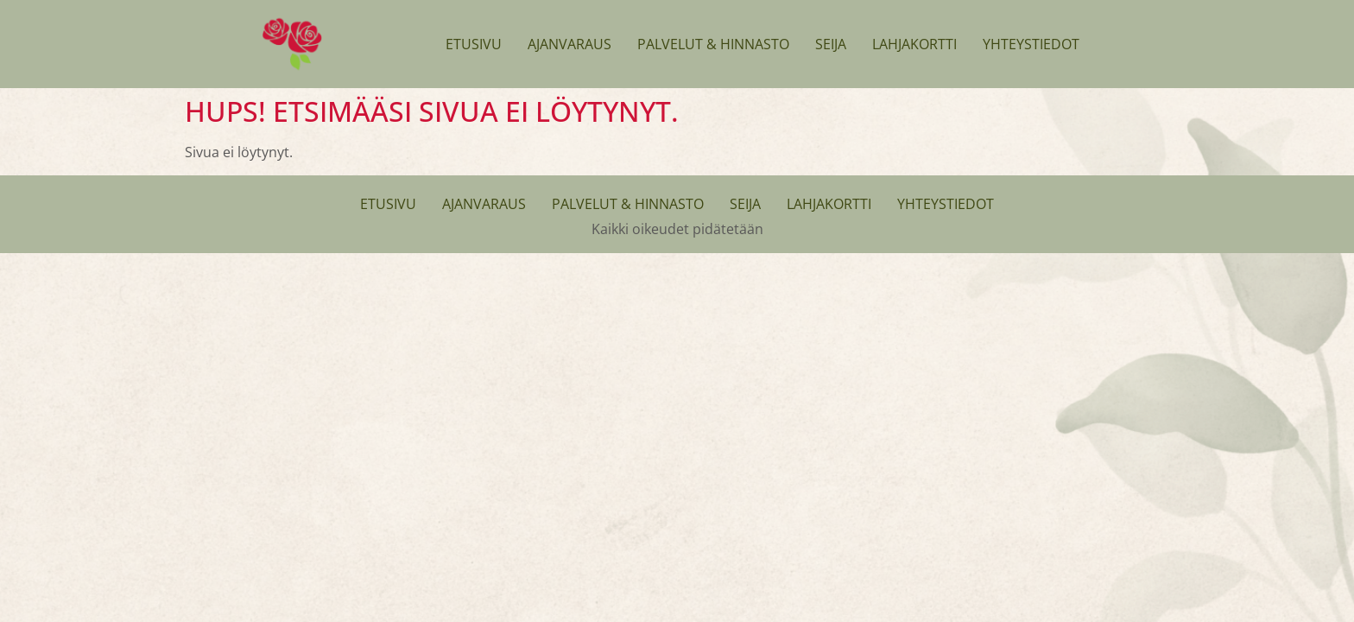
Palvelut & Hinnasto (713, 44)
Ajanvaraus (569, 44)
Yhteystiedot (1031, 44)
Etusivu (474, 44)
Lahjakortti (914, 44)
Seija (830, 44)
